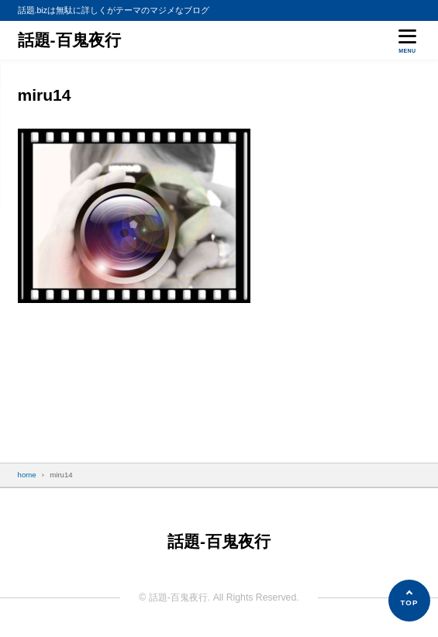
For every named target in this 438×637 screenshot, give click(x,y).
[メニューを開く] (407, 40)
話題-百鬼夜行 (69, 40)
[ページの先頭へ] (409, 601)
